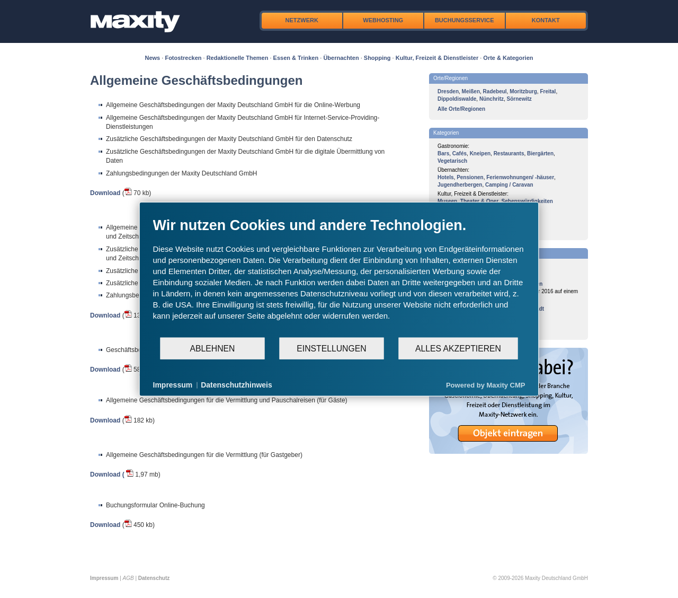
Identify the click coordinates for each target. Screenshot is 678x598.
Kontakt (546, 20)
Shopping (377, 58)
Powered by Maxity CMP (485, 385)
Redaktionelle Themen (238, 58)
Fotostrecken (183, 58)
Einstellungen (331, 348)
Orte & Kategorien (508, 58)
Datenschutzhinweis (236, 385)
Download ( (107, 474)
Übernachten (341, 58)
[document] (339, 276)
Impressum (104, 578)
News (152, 58)
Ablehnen (212, 348)
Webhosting (383, 20)
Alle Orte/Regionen (461, 109)
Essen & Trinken (296, 58)
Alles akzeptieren (458, 348)
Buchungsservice (464, 20)
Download (105, 193)
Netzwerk (302, 20)
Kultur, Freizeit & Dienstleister (437, 58)
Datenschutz (154, 578)
